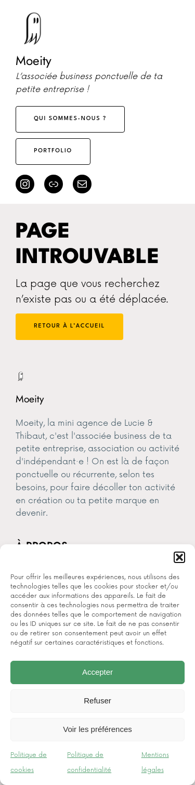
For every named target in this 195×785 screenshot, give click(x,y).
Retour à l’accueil (69, 326)
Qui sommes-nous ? (70, 119)
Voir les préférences (97, 729)
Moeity (33, 60)
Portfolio (53, 151)
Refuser (97, 700)
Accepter (97, 672)
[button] (179, 557)
